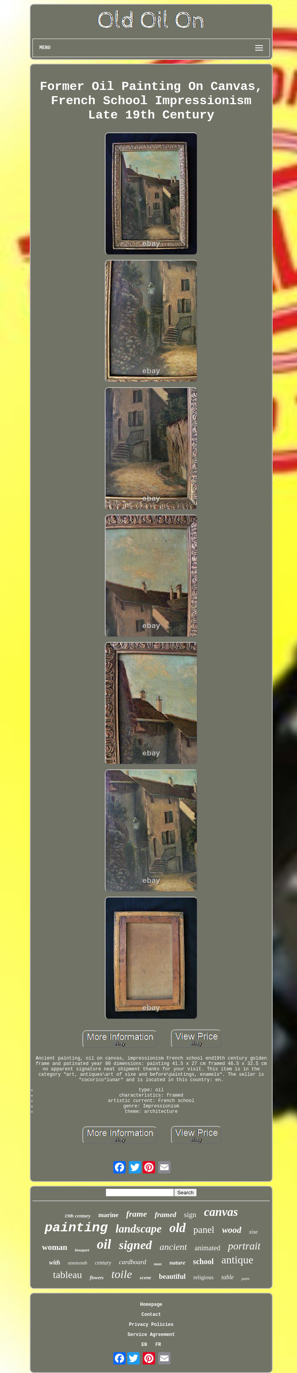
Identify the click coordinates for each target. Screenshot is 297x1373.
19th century (78, 1216)
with (54, 1262)
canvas (221, 1212)
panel (203, 1229)
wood (231, 1230)
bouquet (82, 1250)
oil (104, 1244)
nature (177, 1263)
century (103, 1263)
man (158, 1263)
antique (237, 1260)
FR (158, 1345)
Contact (151, 1314)
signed (135, 1245)
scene (145, 1277)
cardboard (133, 1262)
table (227, 1277)
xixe (253, 1232)
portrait (244, 1246)
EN (144, 1345)
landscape (139, 1228)
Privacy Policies (151, 1324)
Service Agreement (151, 1334)
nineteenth (77, 1263)
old (177, 1228)
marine (108, 1215)
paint (245, 1279)
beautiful (172, 1276)
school (203, 1261)
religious (203, 1277)
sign (190, 1214)
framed (165, 1214)
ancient (173, 1247)
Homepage (151, 1304)
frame (136, 1214)
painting (76, 1228)
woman (54, 1247)
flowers (97, 1277)
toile (121, 1274)
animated (207, 1248)
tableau (67, 1274)
